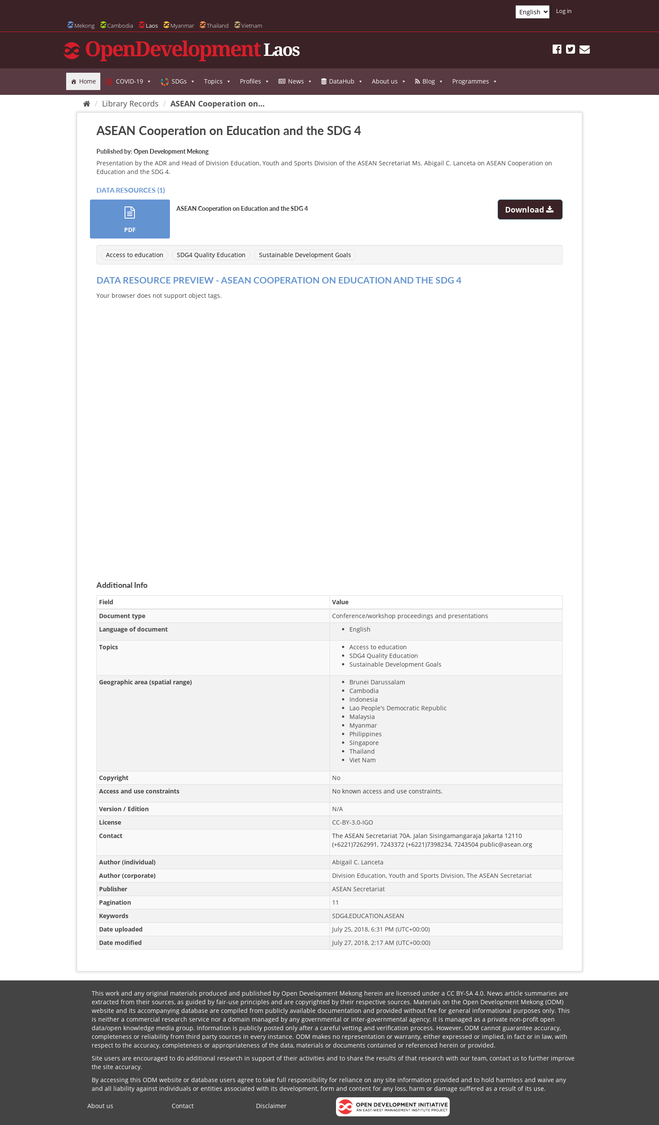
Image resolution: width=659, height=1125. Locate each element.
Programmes (475, 81)
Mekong (84, 25)
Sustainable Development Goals (305, 255)
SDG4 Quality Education (211, 255)
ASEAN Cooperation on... (217, 103)
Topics (217, 81)
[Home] (86, 103)
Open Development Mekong (171, 151)
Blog (433, 81)
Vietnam (251, 25)
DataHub (346, 81)
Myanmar (182, 25)
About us (389, 81)
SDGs (183, 81)
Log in (564, 11)
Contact (183, 1106)
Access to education (134, 255)
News (300, 81)
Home (87, 81)
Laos (152, 25)
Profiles (255, 81)
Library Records (130, 103)
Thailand (218, 25)
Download (530, 209)
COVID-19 (134, 81)
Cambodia (120, 25)
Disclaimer (271, 1106)
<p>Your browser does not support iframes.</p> (329, 429)
